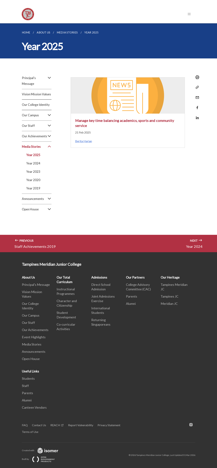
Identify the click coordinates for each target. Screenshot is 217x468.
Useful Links (30, 371)
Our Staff (36, 126)
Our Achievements (36, 136)
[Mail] (196, 95)
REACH (55, 425)
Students (28, 378)
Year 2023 (33, 171)
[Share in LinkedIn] (196, 115)
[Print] (196, 77)
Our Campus (36, 115)
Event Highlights (34, 337)
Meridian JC (169, 304)
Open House (36, 209)
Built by (41, 459)
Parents (131, 296)
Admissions (99, 277)
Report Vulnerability (80, 425)
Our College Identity (36, 105)
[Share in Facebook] (196, 105)
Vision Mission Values (36, 94)
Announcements (36, 199)
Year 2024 (33, 163)
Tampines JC (169, 296)
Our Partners (135, 277)
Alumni (131, 304)
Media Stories (36, 147)
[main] (108, 137)
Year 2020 (33, 180)
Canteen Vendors (34, 407)
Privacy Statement (109, 425)
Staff (25, 386)
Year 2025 (33, 155)
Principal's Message (36, 81)
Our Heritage (170, 277)
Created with (43, 450)
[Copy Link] (196, 87)
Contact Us (39, 425)
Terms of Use (30, 431)
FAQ (25, 425)
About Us (28, 277)
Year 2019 (33, 188)
